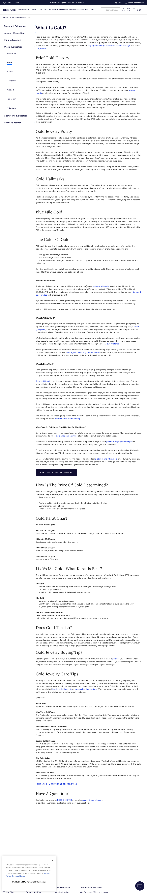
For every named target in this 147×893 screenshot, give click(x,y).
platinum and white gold (106, 459)
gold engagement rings (67, 436)
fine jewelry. (41, 48)
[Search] (103, 10)
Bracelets (53, 10)
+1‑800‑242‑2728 (12, 3)
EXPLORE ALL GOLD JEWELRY (56, 472)
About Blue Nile (62, 887)
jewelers (115, 659)
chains (119, 45)
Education (14, 17)
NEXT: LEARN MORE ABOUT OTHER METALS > (57, 784)
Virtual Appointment (136, 3)
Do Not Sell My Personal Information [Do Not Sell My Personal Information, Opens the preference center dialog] (29, 882)
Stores (120, 3)
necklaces (110, 45)
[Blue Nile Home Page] (9, 10)
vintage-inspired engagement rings (83, 352)
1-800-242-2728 (64, 800)
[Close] (52, 860)
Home (5, 17)
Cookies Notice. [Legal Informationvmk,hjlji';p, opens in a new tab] (18, 876)
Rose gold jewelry (44, 381)
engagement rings (96, 45)
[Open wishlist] (129, 10)
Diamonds (73, 10)
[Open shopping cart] (134, 10)
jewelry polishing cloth (62, 689)
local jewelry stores (110, 344)
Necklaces (63, 10)
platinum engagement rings (119, 441)
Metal (23, 17)
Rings (34, 10)
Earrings (44, 10)
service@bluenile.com (92, 800)
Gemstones (83, 10)
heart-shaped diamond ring (67, 418)
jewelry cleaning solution (86, 689)
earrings (126, 45)
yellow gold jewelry (101, 286)
